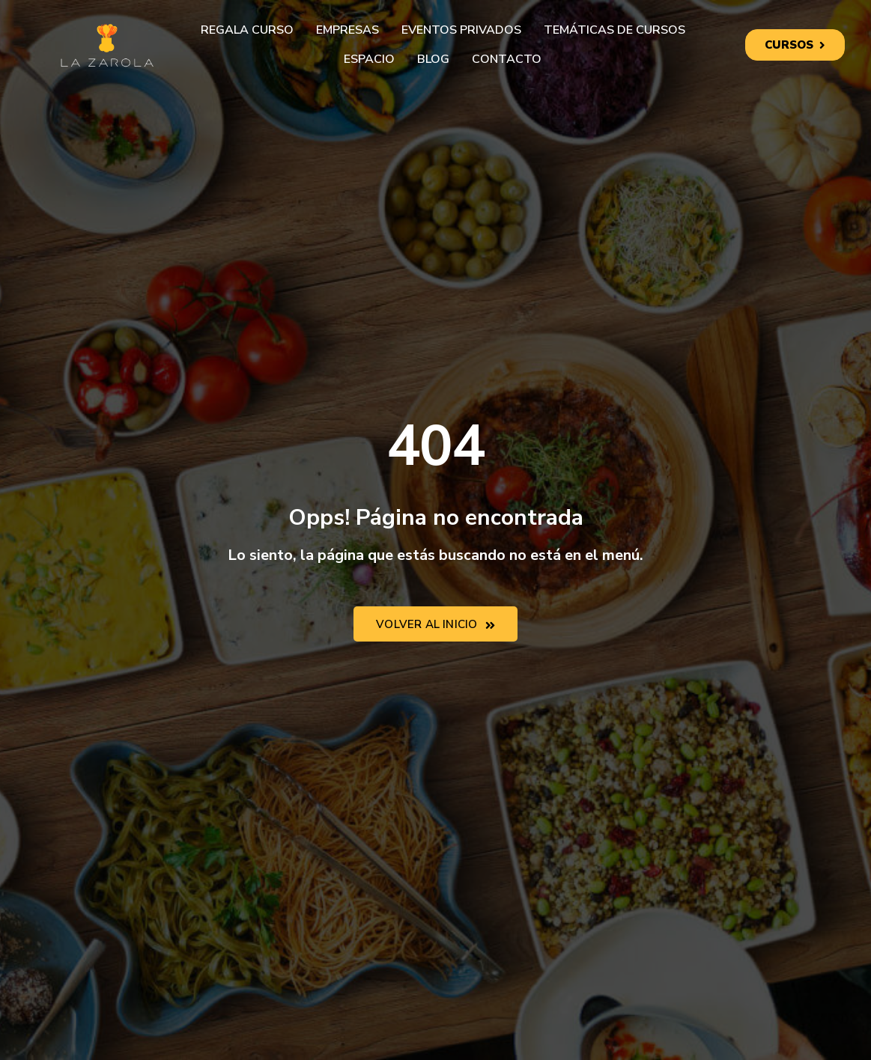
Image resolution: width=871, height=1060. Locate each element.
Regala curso (247, 30)
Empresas (347, 30)
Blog (433, 59)
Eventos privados (461, 30)
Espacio (369, 59)
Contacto (506, 59)
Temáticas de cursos (614, 30)
